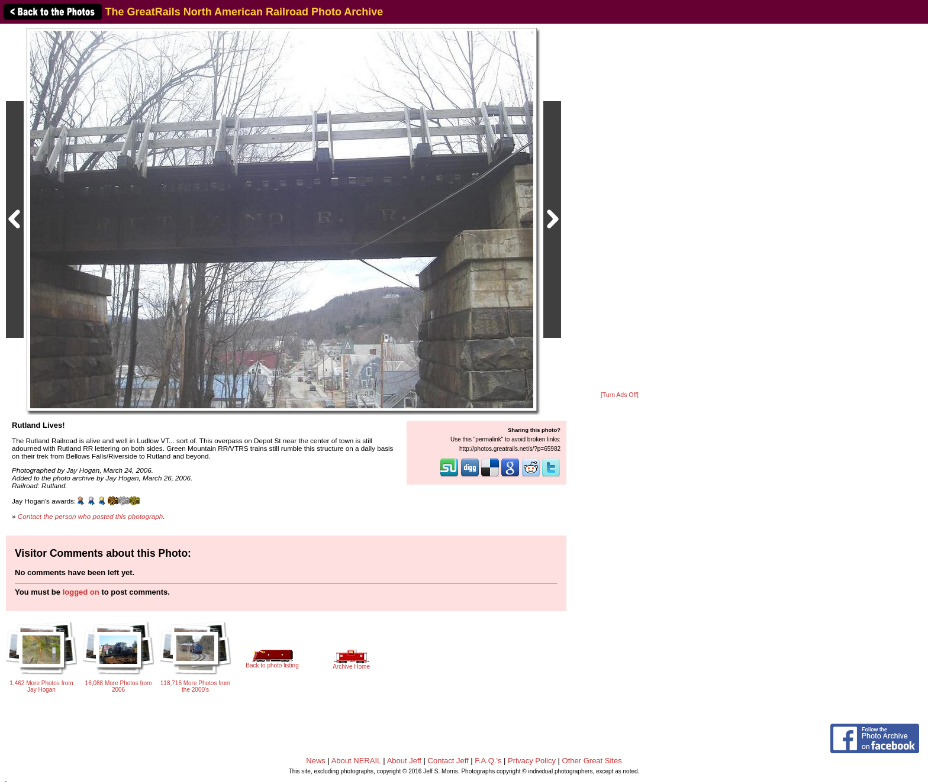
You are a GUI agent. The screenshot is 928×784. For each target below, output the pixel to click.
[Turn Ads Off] (620, 395)
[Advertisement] (619, 208)
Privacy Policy (532, 760)
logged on (81, 592)
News (316, 760)
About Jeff (404, 760)
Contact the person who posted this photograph (90, 516)
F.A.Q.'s (488, 760)
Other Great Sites (592, 760)
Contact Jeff (448, 760)
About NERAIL (356, 760)
